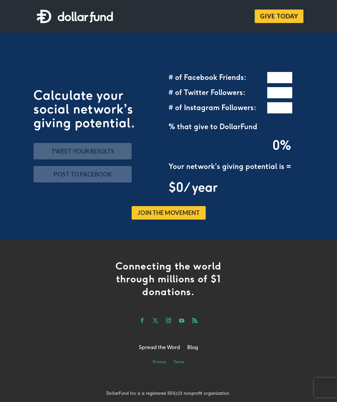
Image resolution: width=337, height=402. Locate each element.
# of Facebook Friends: (207, 77)
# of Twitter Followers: (207, 92)
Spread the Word (159, 347)
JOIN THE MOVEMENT (169, 212)
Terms (178, 362)
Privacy (159, 362)
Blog (192, 347)
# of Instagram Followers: (212, 108)
